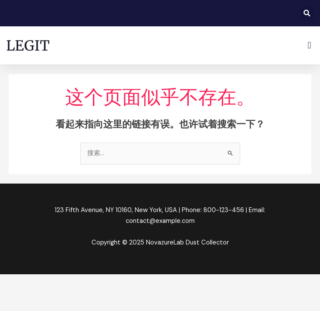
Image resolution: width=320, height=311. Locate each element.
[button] (307, 13)
